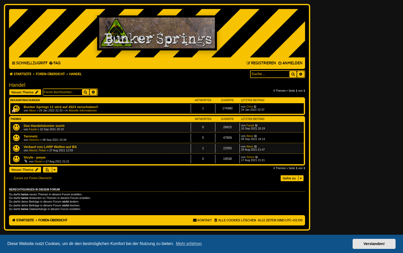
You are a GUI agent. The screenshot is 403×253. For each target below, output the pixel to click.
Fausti (33, 129)
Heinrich (34, 139)
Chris (249, 106)
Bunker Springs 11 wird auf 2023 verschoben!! (61, 107)
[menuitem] (54, 63)
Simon (38, 161)
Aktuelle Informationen (83, 110)
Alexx (32, 110)
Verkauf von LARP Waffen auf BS (50, 147)
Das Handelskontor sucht (44, 126)
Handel (17, 85)
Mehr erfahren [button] (189, 243)
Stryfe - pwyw (34, 157)
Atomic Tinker (37, 150)
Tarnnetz (31, 136)
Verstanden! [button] (374, 244)
